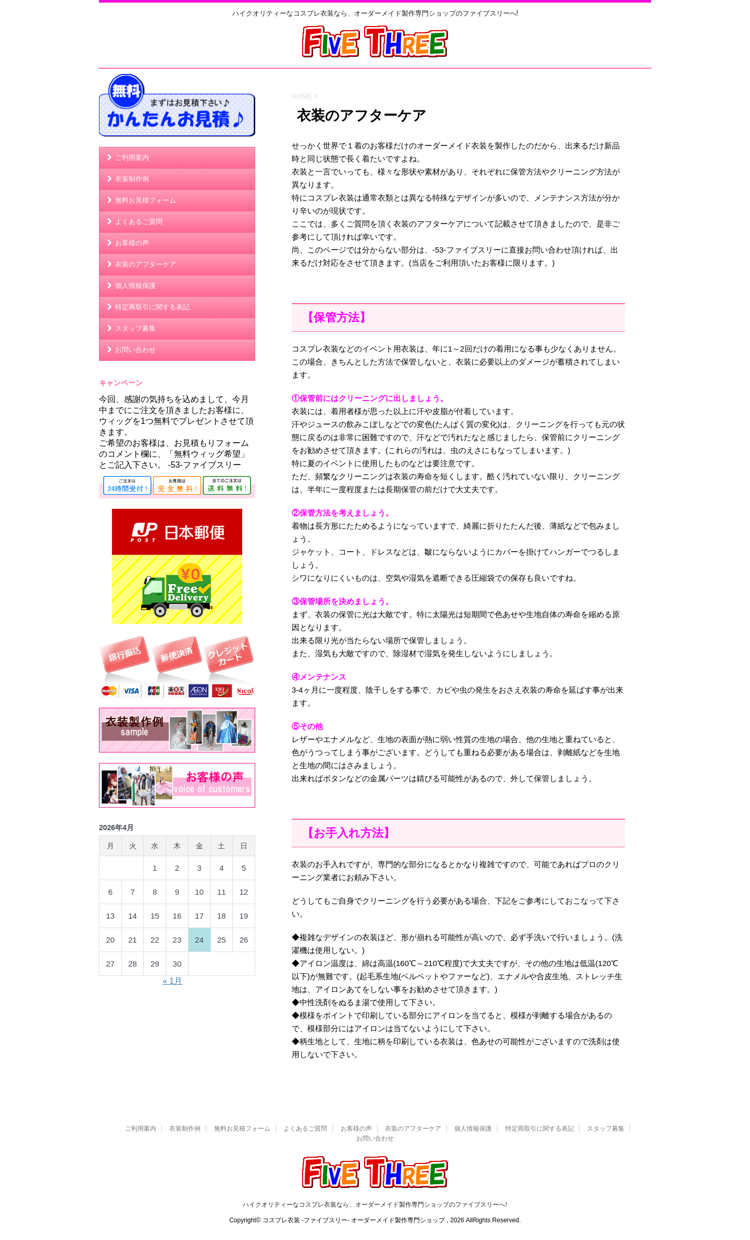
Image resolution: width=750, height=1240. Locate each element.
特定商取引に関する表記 (152, 307)
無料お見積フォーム (145, 200)
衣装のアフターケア (145, 264)
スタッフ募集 (135, 328)
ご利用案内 (132, 157)
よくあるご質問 (138, 222)
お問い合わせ (135, 350)
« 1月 (172, 980)
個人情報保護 (135, 286)
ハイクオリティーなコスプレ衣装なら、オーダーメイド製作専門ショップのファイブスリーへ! (375, 1204)
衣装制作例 (132, 179)
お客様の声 (132, 243)
